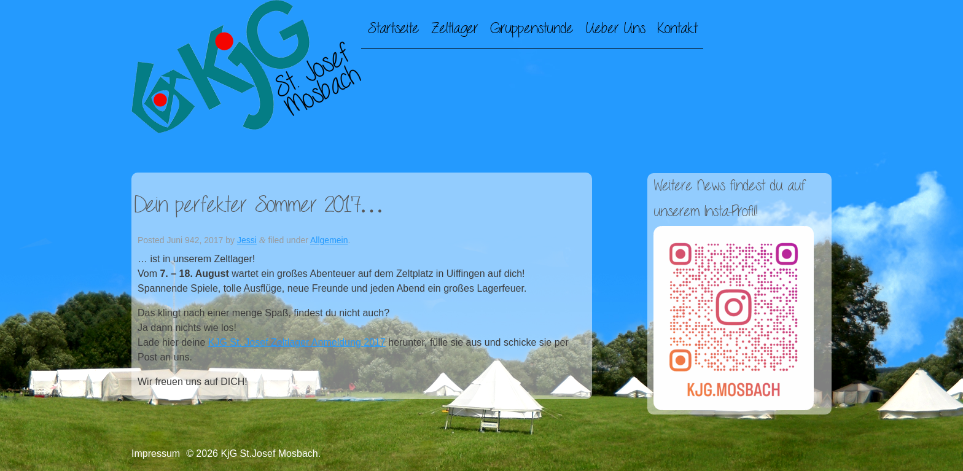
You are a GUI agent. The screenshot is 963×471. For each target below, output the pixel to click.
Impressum (155, 453)
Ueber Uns (615, 28)
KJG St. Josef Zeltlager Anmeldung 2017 (297, 342)
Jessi (247, 240)
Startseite (393, 28)
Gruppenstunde (531, 28)
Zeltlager (454, 28)
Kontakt (677, 28)
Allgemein (329, 240)
